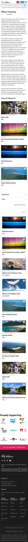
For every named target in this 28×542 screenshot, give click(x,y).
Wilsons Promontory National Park (14, 397)
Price (3, 199)
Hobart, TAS (4, 509)
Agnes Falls (5, 117)
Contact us (22, 513)
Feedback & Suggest (6, 483)
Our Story (3, 492)
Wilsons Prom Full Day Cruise (11, 273)
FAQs (21, 503)
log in (22, 2)
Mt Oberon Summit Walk (10, 356)
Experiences (5, 194)
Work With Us (23, 509)
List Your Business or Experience (14, 447)
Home (2, 14)
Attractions (13, 509)
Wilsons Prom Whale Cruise (11, 294)
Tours (11, 506)
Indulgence (13, 516)
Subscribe (23, 469)
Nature (12, 503)
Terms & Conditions (15, 492)
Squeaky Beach (7, 335)
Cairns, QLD (4, 506)
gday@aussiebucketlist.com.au (9, 485)
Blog (8, 492)
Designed (7, 531)
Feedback (22, 516)
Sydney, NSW (4, 503)
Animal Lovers (14, 513)
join (18, 2)
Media (21, 506)
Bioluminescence (6, 161)
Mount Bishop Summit (8, 183)
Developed (14, 531)
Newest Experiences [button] (19, 205)
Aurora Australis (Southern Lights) (12, 139)
